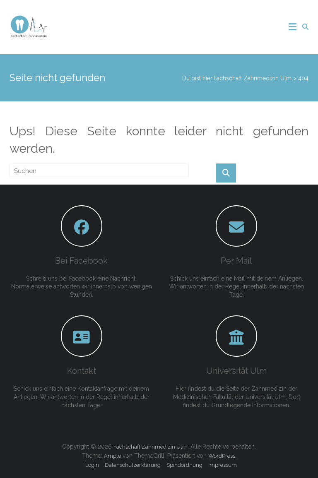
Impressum (222, 465)
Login (92, 465)
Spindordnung (184, 465)
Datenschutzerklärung (133, 465)
